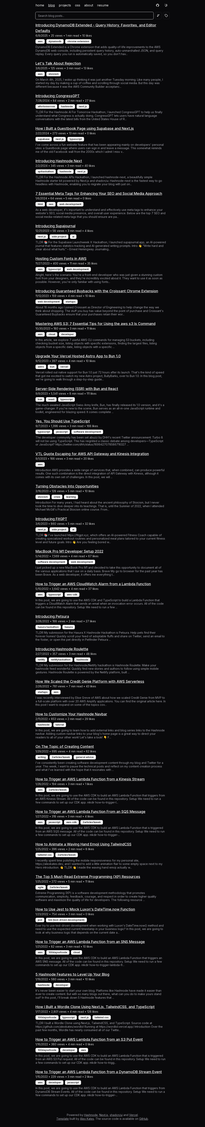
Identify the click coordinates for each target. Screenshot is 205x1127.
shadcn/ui (116, 1115)
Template (62, 1118)
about (88, 5)
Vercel (133, 1115)
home (40, 5)
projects (65, 5)
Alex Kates (87, 1118)
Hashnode (91, 1115)
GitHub (143, 1118)
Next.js (103, 1115)
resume (103, 5)
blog (51, 5)
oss (77, 5)
